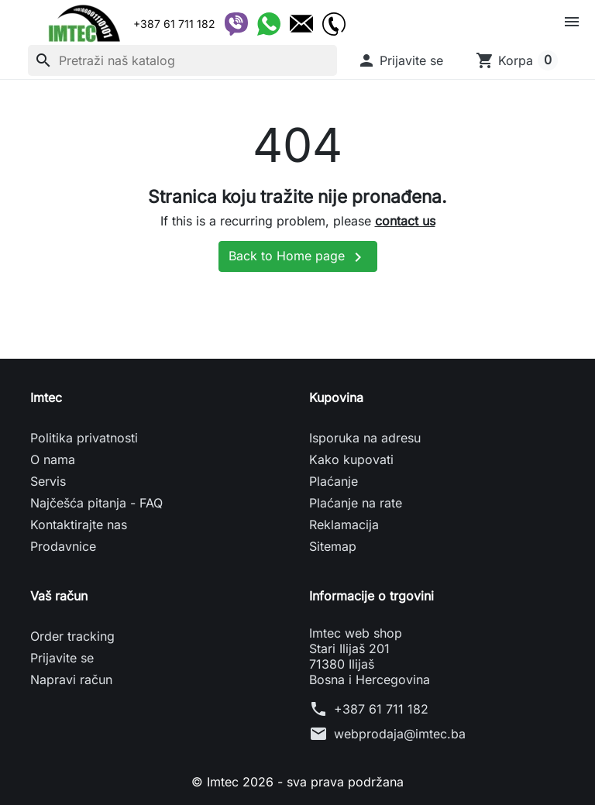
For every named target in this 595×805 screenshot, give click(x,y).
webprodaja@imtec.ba (400, 733)
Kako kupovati (351, 459)
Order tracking (72, 636)
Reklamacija (344, 524)
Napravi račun (71, 679)
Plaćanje (333, 481)
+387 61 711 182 (381, 709)
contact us (405, 221)
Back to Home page (298, 257)
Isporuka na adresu (365, 438)
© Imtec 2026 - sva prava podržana (297, 782)
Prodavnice (63, 546)
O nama (52, 459)
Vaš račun (59, 596)
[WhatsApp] (268, 24)
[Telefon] (334, 24)
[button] (400, 60)
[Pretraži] (182, 60)
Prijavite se (62, 658)
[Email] (301, 24)
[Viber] (236, 24)
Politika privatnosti (84, 438)
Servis (48, 481)
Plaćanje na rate (355, 503)
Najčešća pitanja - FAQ (96, 503)
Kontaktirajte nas (78, 524)
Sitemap (332, 546)
